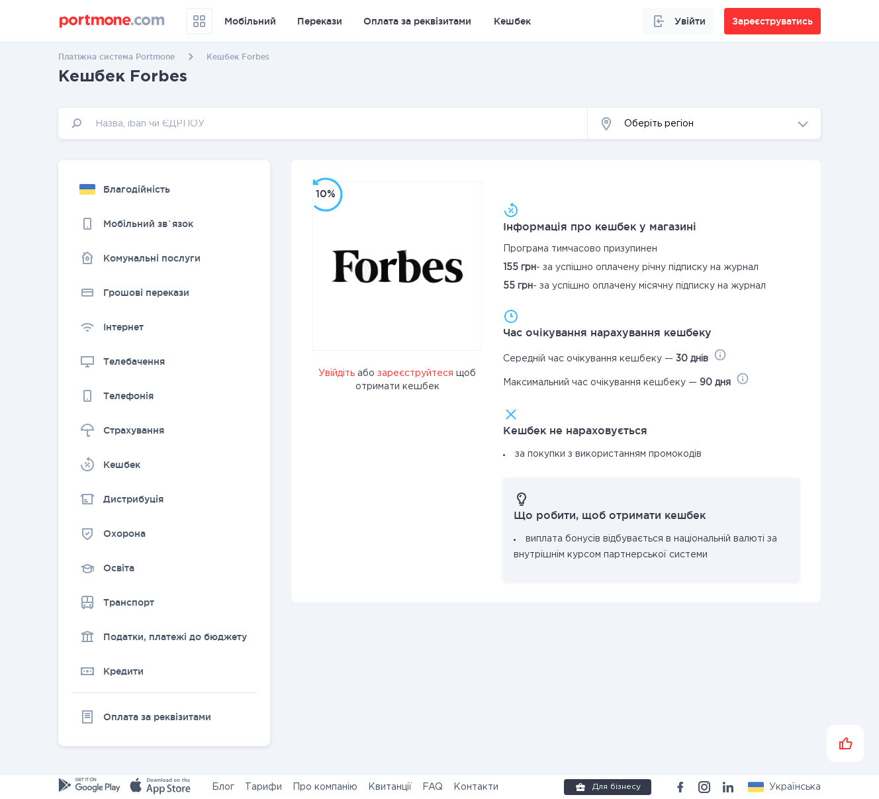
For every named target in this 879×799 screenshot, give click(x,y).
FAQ (432, 787)
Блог (223, 787)
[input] (323, 123)
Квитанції (390, 787)
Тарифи (263, 787)
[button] (704, 123)
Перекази (319, 21)
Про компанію (325, 787)
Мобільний (250, 21)
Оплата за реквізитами (417, 21)
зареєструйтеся (415, 373)
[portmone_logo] (112, 21)
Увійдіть (336, 373)
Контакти (475, 787)
